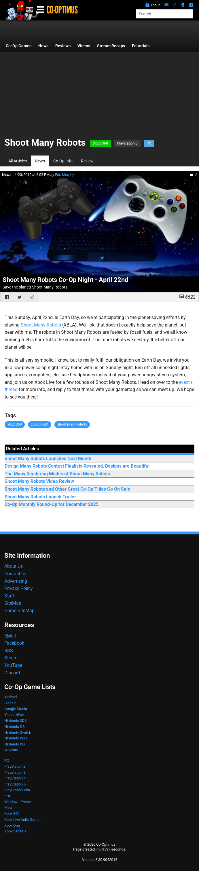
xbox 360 (14, 424)
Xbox (8, 808)
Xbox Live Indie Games (22, 819)
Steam (11, 658)
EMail (10, 636)
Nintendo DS (14, 726)
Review (87, 161)
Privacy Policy (18, 588)
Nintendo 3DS (15, 720)
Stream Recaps (111, 45)
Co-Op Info (63, 161)
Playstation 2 (14, 766)
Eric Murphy (64, 174)
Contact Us (15, 573)
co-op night (39, 424)
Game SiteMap (19, 610)
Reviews (63, 45)
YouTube (13, 665)
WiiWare (11, 750)
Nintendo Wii (14, 744)
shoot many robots (72, 424)
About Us (13, 566)
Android (10, 697)
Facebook (14, 643)
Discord (12, 672)
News (43, 45)
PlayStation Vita (17, 790)
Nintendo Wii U (16, 738)
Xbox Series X (15, 831)
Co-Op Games (18, 45)
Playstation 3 (127, 143)
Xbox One (12, 825)
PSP (7, 796)
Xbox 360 (100, 143)
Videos (83, 45)
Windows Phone (17, 802)
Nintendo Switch (17, 732)
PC (149, 143)
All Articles (17, 161)
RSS (8, 650)
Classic (10, 703)
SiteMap (12, 603)
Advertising (15, 581)
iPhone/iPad (14, 715)
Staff (9, 596)
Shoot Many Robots (41, 325)
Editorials (140, 45)
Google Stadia (15, 709)
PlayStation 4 (15, 778)
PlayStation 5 (15, 784)
